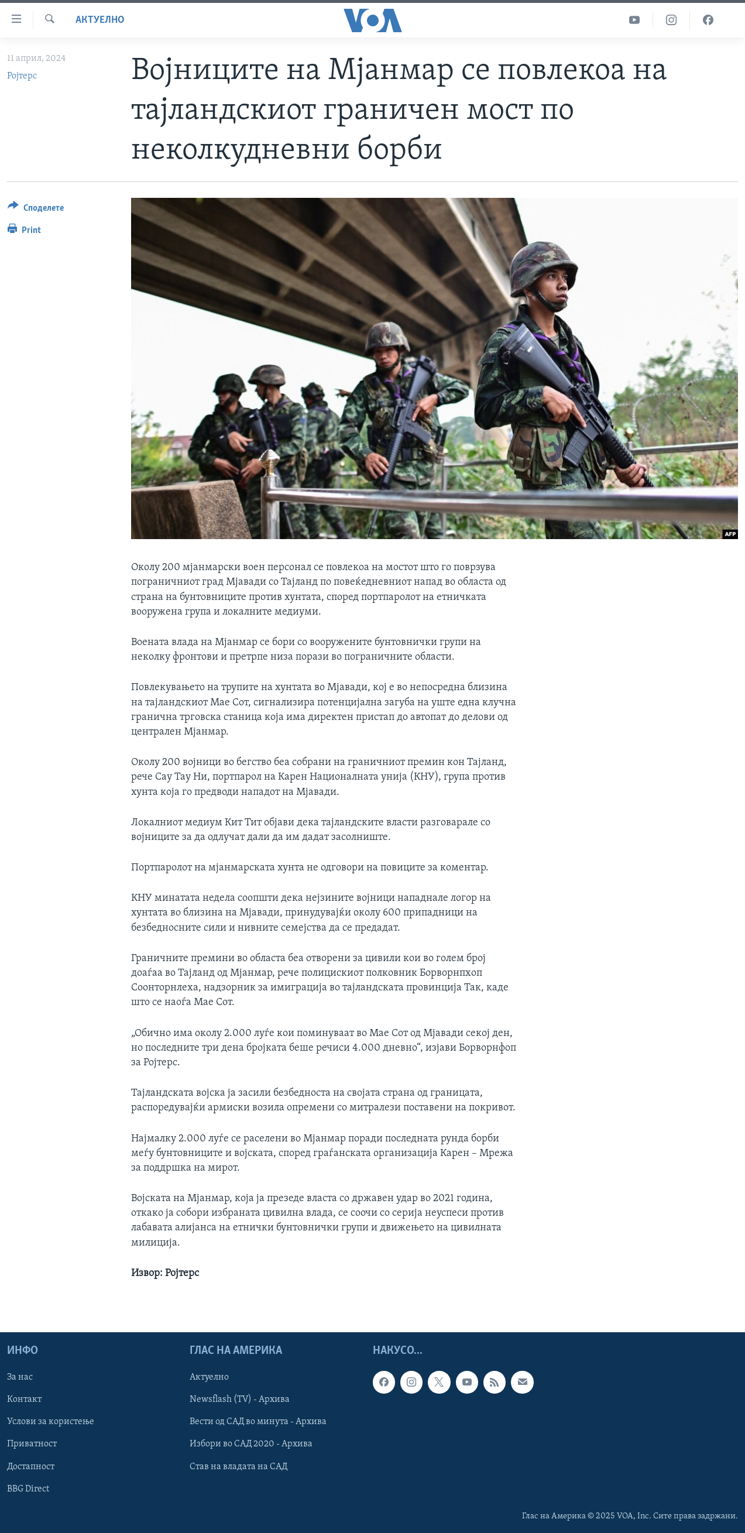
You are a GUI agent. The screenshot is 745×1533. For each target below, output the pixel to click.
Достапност (30, 1467)
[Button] (36, 210)
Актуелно (100, 20)
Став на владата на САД (238, 1467)
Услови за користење (50, 1421)
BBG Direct (28, 1489)
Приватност (32, 1444)
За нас (20, 1377)
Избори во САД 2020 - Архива (251, 1444)
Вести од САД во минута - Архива (258, 1421)
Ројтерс (22, 76)
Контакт (24, 1399)
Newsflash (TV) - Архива (240, 1399)
